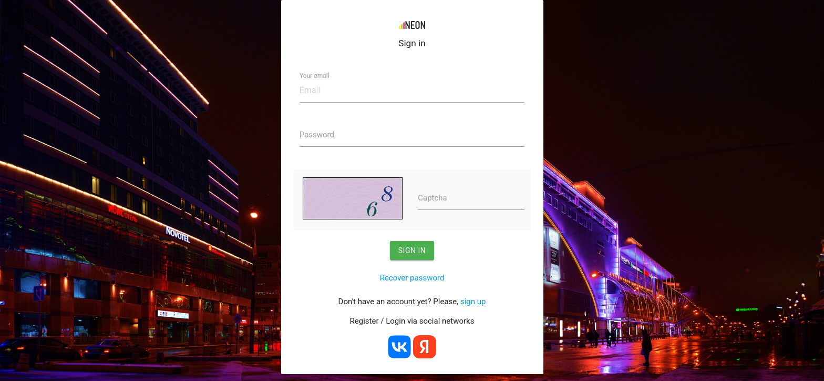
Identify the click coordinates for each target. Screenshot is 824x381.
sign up (473, 301)
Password (317, 134)
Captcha (432, 198)
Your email (314, 75)
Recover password (412, 278)
